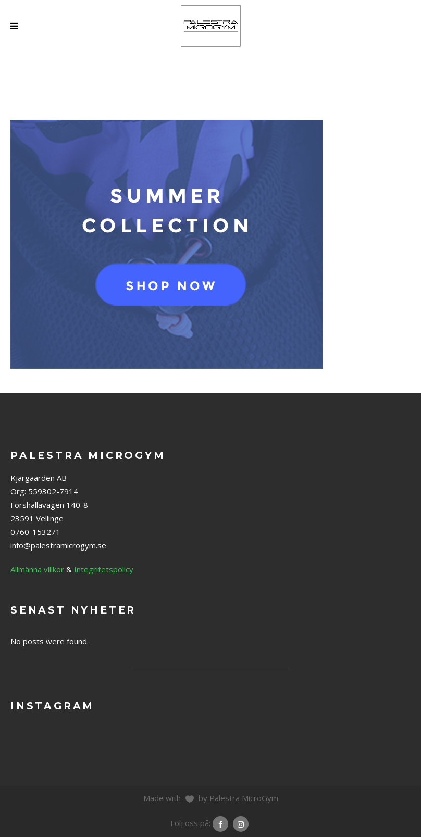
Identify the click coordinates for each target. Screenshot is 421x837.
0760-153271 (35, 532)
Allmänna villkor (37, 569)
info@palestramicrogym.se (58, 545)
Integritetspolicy (103, 569)
